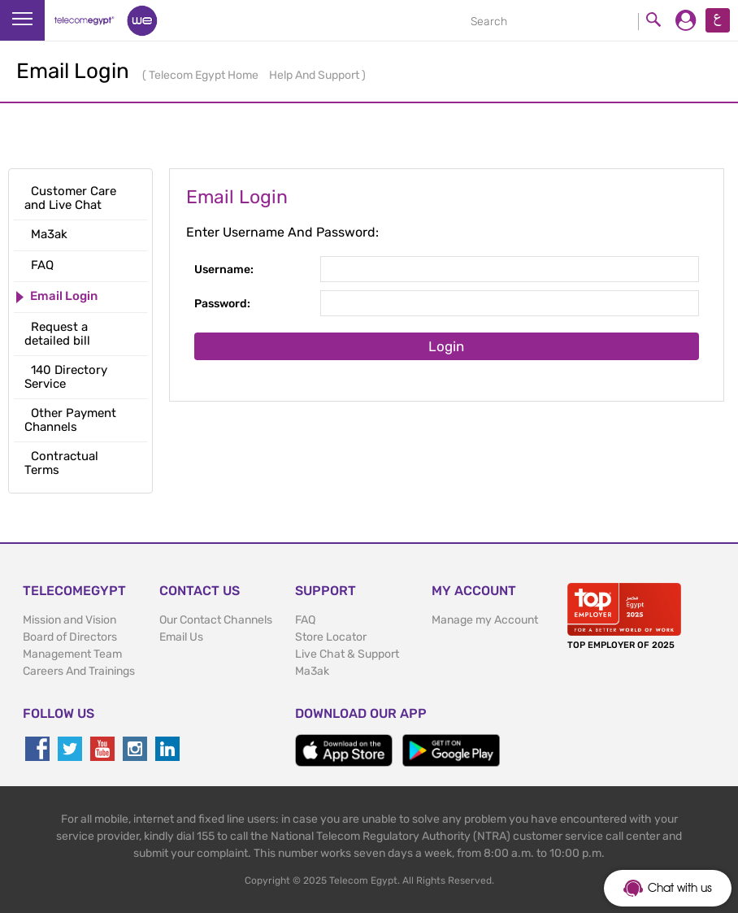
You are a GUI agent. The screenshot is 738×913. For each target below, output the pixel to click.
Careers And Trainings (79, 671)
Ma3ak (312, 671)
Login (446, 346)
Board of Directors (70, 637)
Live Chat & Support (347, 654)
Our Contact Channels (215, 620)
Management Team (72, 654)
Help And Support (315, 75)
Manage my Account (485, 620)
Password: (222, 304)
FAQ (305, 620)
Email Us (181, 637)
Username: (224, 269)
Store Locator (331, 637)
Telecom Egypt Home (205, 75)
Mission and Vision (69, 620)
